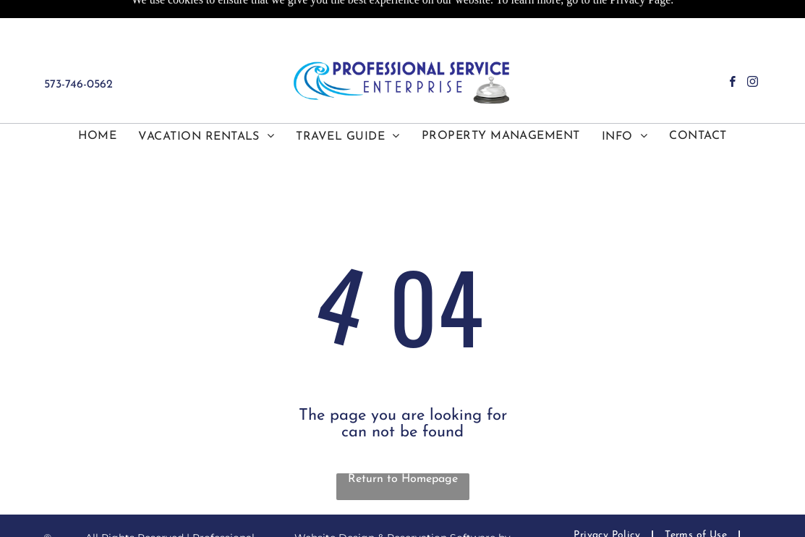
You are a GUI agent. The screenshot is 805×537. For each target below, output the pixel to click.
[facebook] (732, 83)
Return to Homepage (403, 479)
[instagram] (752, 83)
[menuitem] (97, 136)
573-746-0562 (78, 84)
